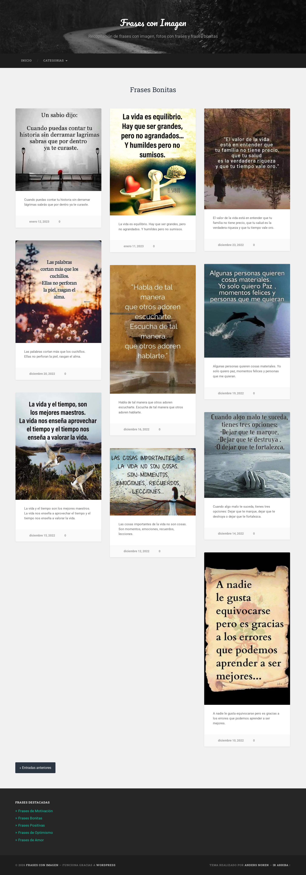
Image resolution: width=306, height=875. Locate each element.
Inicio (26, 61)
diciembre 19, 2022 (231, 393)
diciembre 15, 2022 (42, 535)
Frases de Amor (31, 840)
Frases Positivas (31, 825)
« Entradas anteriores (35, 768)
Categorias (53, 61)
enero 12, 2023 (39, 222)
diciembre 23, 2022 (231, 245)
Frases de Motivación (35, 811)
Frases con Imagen (153, 22)
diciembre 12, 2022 (136, 551)
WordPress (106, 865)
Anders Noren (257, 865)
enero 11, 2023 (134, 246)
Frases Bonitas (30, 818)
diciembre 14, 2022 (231, 534)
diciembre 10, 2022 (231, 740)
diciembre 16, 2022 (136, 429)
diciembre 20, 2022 (42, 374)
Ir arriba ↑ (282, 865)
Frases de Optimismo (35, 833)
